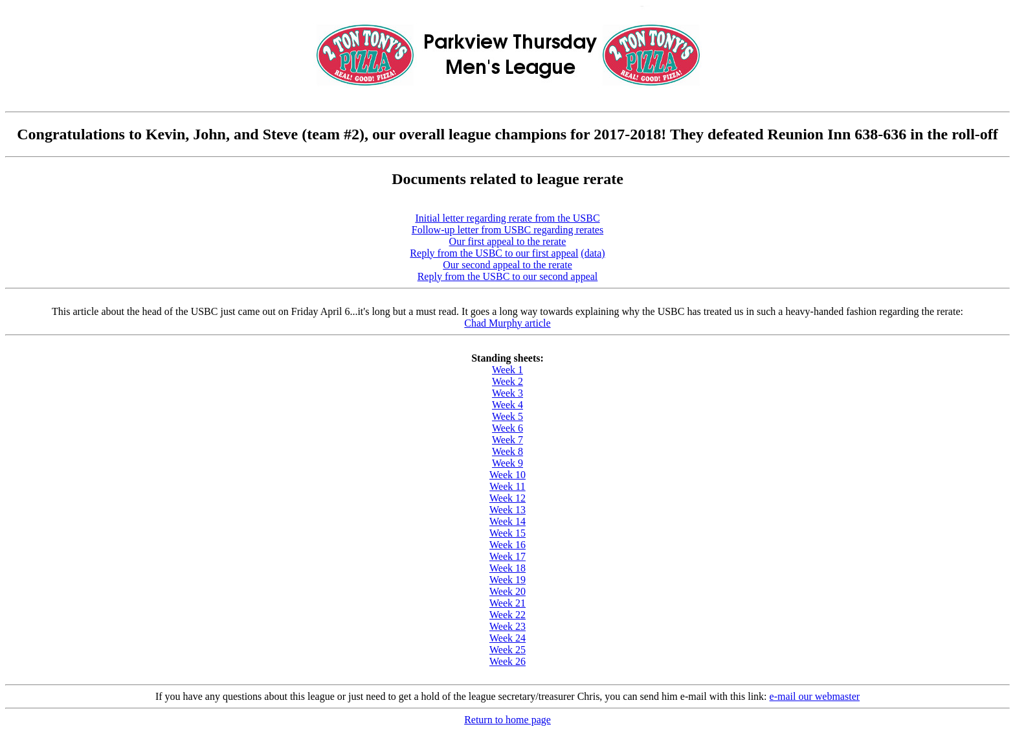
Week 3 (507, 393)
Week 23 (507, 626)
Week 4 (507, 404)
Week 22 (507, 614)
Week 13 (507, 509)
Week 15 (507, 533)
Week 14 (507, 521)
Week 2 (507, 381)
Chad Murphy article (507, 323)
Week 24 (507, 638)
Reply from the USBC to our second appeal (508, 276)
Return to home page (507, 719)
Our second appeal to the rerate (507, 264)
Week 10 (507, 474)
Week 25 (507, 649)
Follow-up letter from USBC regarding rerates (507, 229)
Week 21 (507, 603)
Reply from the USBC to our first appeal (494, 253)
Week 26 (507, 661)
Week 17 (507, 556)
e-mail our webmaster (815, 696)
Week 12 (507, 498)
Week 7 (507, 439)
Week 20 (507, 591)
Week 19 (507, 579)
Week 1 (507, 369)
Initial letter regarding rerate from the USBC (507, 218)
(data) (593, 253)
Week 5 (507, 416)
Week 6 (507, 428)
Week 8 (507, 451)
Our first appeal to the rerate (507, 241)
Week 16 (507, 544)
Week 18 (507, 568)
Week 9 (507, 463)
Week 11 (507, 486)
